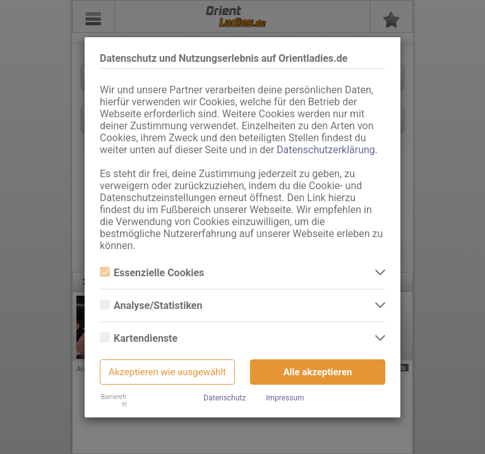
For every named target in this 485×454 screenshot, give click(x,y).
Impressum (285, 397)
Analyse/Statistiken (151, 305)
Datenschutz (224, 397)
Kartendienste (138, 338)
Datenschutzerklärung (326, 150)
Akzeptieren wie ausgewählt (167, 372)
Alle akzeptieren (318, 372)
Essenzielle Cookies (152, 273)
